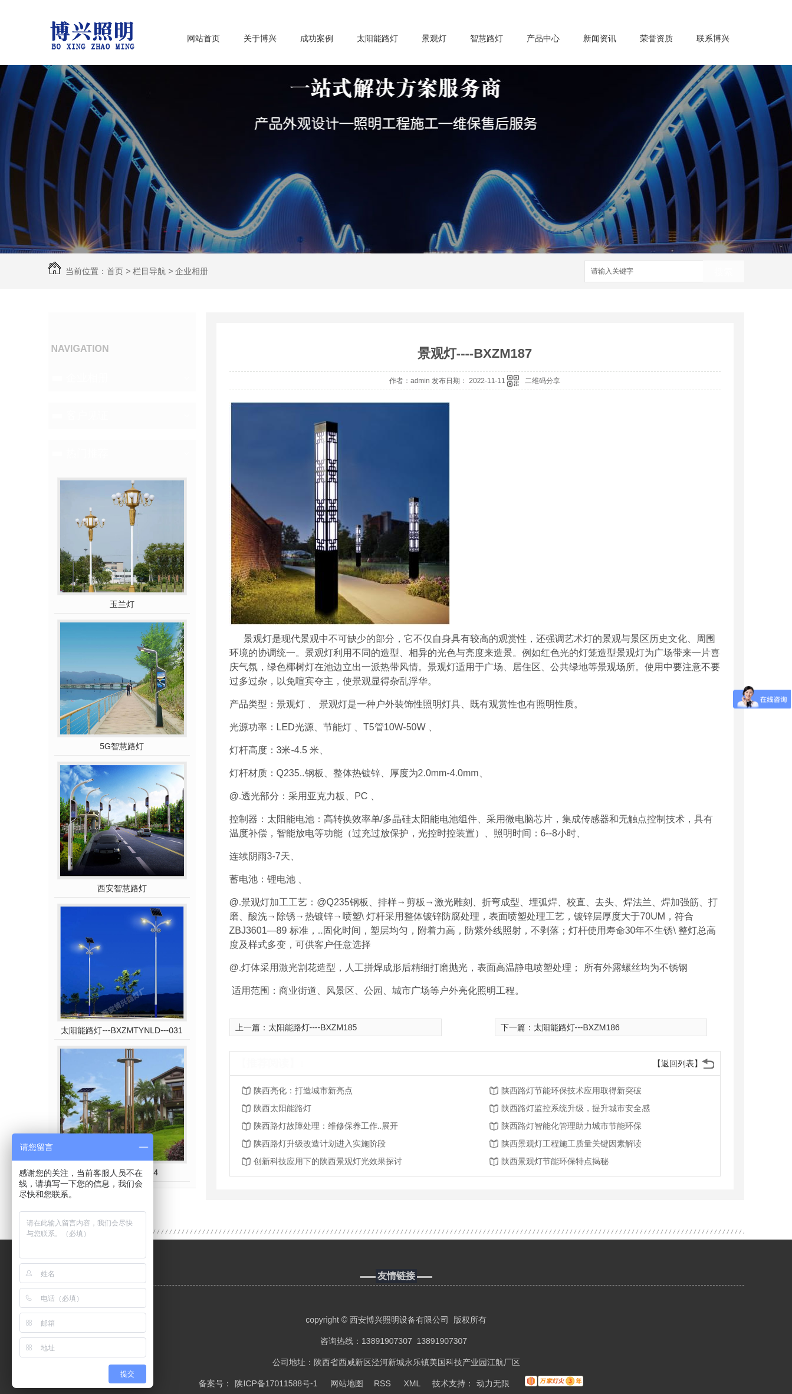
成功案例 (316, 38)
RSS (383, 1383)
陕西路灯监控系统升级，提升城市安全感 (575, 1108)
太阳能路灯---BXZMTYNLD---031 (121, 1030)
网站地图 (346, 1383)
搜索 (723, 272)
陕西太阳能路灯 (282, 1108)
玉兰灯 (122, 604)
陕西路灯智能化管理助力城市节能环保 (571, 1126)
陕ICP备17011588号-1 (276, 1383)
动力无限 (493, 1383)
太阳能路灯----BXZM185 (312, 1027)
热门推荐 (87, 453)
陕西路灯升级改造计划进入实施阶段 (320, 1143)
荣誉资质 (656, 38)
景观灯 (434, 38)
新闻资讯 (599, 38)
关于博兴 (260, 38)
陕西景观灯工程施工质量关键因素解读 (571, 1143)
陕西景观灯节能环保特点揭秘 (555, 1161)
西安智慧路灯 (122, 888)
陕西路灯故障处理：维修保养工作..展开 (326, 1126)
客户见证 (87, 415)
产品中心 (543, 38)
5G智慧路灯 (122, 746)
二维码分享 (542, 381)
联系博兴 (712, 38)
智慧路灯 (486, 38)
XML (412, 1383)
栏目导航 (149, 271)
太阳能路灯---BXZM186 (577, 1027)
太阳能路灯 (377, 38)
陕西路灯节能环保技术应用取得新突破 (571, 1090)
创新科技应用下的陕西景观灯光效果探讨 (328, 1161)
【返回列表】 (677, 1063)
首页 (115, 271)
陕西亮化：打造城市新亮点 (303, 1090)
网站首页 (203, 38)
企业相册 (191, 271)
